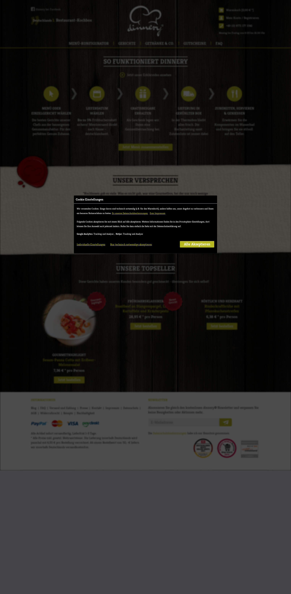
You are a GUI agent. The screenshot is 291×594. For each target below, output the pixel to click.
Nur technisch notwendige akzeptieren (131, 89)
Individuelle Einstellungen (91, 89)
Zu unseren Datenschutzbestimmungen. (130, 57)
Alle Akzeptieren (197, 88)
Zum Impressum (157, 57)
